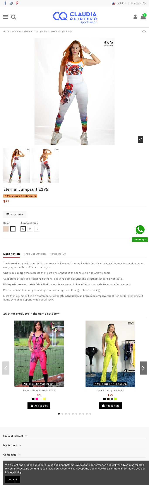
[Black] (33, 399)
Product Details (35, 253)
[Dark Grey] (112, 399)
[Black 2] (108, 399)
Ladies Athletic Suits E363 (39, 390)
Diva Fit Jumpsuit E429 (110, 390)
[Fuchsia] (37, 399)
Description (11, 253)
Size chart (15, 214)
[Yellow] (44, 399)
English (119, 3)
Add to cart (38, 405)
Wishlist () (138, 3)
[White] (40, 399)
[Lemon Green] (115, 399)
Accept (13, 479)
